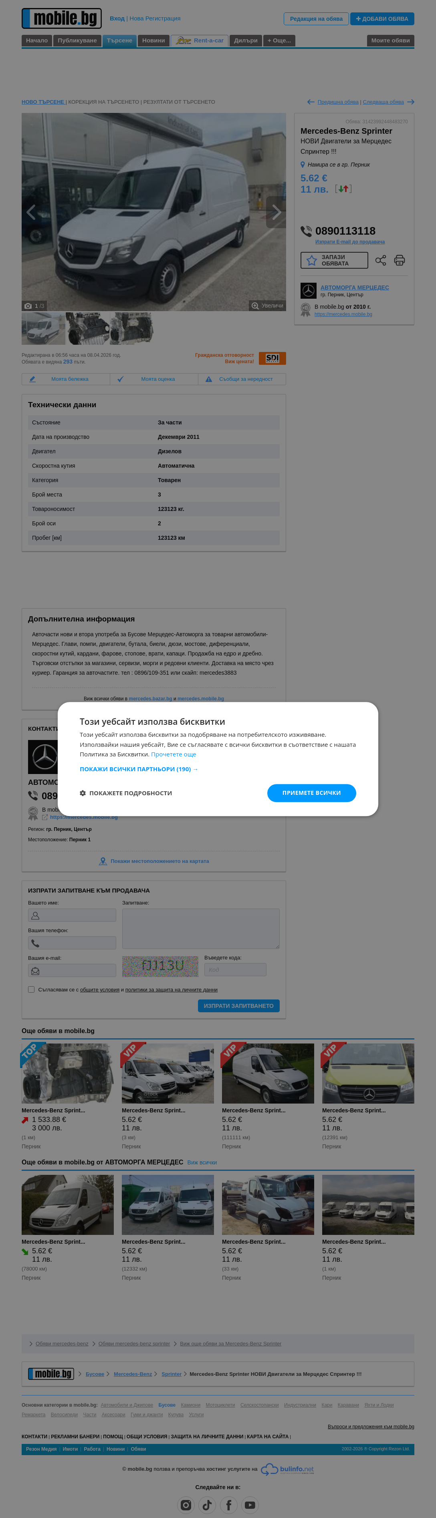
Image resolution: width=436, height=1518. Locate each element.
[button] (218, 768)
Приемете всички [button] (312, 792)
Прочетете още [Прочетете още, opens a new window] (173, 754)
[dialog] (218, 759)
